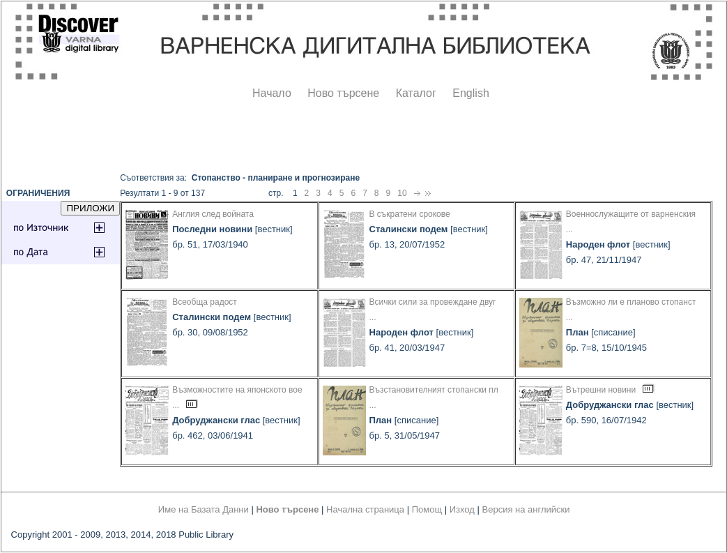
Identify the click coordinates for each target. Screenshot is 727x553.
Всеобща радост (204, 302)
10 (401, 193)
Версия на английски (526, 509)
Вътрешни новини (601, 390)
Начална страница (365, 509)
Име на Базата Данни (203, 509)
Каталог (416, 93)
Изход (462, 509)
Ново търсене (343, 93)
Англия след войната (213, 214)
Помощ (427, 509)
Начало (271, 93)
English (470, 93)
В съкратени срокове (409, 214)
